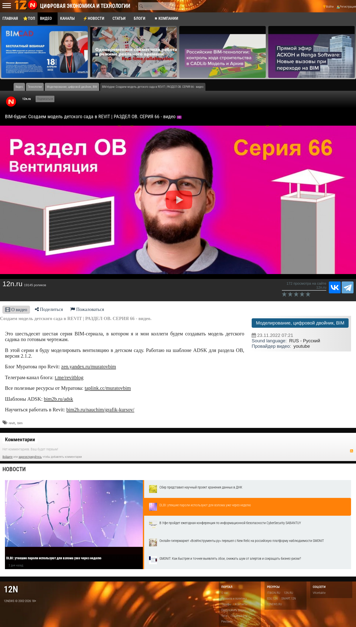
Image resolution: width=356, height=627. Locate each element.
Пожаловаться (87, 309)
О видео (16, 309)
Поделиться (49, 309)
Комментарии (20, 439)
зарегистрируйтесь (30, 457)
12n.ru (26, 99)
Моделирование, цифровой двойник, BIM (300, 322)
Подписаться (45, 99)
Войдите (7, 457)
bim (19, 423)
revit (12, 423)
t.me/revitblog (69, 377)
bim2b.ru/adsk (58, 399)
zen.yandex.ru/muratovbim (88, 366)
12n (11, 589)
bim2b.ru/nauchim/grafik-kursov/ (100, 409)
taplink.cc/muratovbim (108, 388)
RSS (352, 451)
